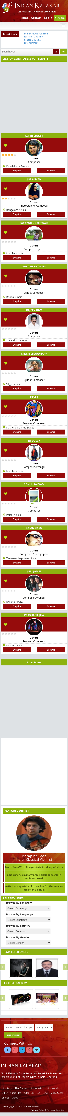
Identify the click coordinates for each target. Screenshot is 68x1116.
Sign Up (60, 18)
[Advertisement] (33, 96)
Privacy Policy (37, 1110)
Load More (34, 662)
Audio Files (15, 1092)
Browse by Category (19, 902)
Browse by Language (19, 914)
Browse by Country (18, 925)
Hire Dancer (21, 1088)
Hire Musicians (37, 1088)
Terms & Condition (56, 1110)
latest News (10, 34)
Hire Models (53, 1088)
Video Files (29, 1092)
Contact (36, 17)
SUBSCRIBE (13, 1035)
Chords (5, 1097)
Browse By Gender (17, 937)
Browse (51, 170)
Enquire (17, 170)
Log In (48, 17)
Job (38, 1092)
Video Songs (57, 1092)
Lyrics (45, 1092)
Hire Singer (7, 1088)
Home (24, 17)
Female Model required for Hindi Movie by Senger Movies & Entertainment (36, 38)
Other (5, 1092)
